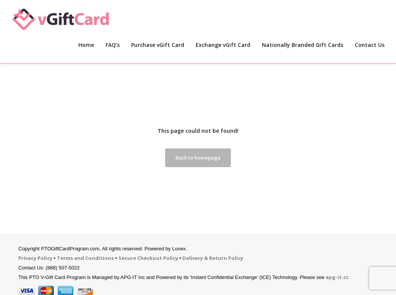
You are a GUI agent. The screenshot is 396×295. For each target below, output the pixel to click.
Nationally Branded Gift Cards (302, 44)
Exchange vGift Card (223, 44)
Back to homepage (198, 157)
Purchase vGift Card (157, 44)
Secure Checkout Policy (148, 258)
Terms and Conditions (85, 258)
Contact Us (370, 44)
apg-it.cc (337, 277)
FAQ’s (112, 44)
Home (86, 44)
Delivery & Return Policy (212, 258)
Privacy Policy (35, 258)
